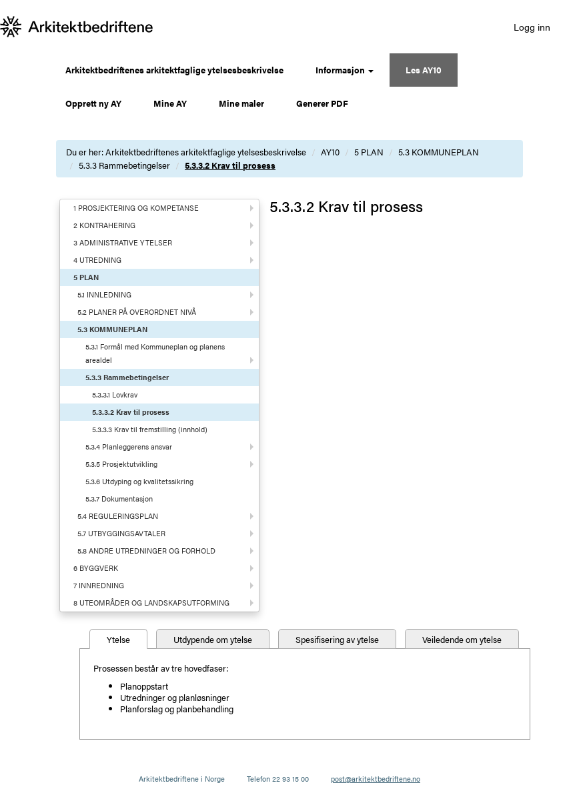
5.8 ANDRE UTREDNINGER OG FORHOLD (146, 551)
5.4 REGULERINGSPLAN (117, 516)
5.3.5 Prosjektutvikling (121, 464)
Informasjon (345, 69)
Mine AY (170, 103)
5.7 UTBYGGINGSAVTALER (121, 533)
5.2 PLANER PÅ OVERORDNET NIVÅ (136, 312)
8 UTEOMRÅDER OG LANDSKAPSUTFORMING (151, 603)
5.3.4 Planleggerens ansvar (128, 447)
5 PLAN (369, 151)
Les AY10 (424, 69)
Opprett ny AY (93, 103)
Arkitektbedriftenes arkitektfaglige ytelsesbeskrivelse (174, 69)
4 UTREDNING (97, 260)
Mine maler (241, 103)
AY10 (330, 151)
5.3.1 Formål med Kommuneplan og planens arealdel (155, 353)
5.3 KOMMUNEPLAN (438, 151)
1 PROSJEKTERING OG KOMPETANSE (136, 208)
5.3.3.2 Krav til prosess (230, 165)
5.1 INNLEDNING (104, 294)
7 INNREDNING (98, 585)
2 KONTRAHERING (104, 225)
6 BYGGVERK (95, 568)
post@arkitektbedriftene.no (375, 779)
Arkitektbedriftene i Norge (182, 779)
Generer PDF (322, 103)
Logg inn (532, 26)
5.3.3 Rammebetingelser (124, 165)
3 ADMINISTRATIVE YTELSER (122, 242)
